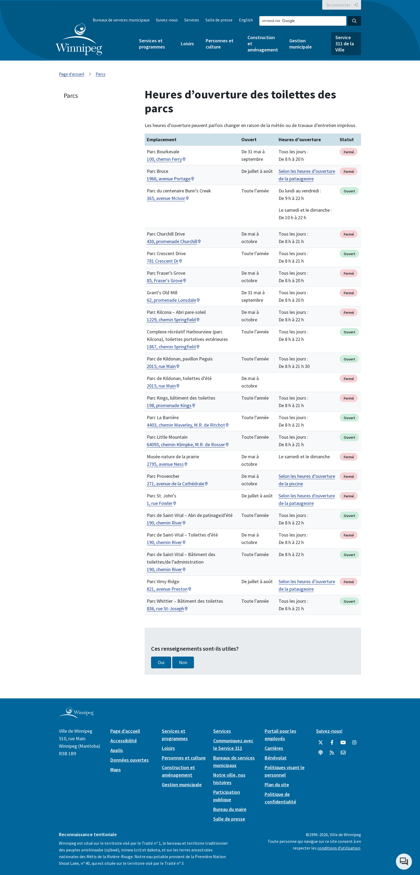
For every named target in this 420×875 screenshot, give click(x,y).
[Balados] (320, 752)
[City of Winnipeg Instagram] (354, 742)
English (246, 20)
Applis (116, 750)
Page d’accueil (71, 74)
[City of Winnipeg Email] (343, 752)
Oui (161, 662)
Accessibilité (123, 741)
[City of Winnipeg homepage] (76, 716)
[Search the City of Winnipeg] (302, 21)
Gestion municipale (300, 44)
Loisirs (187, 43)
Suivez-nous (167, 20)
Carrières (274, 748)
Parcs (101, 74)
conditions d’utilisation (338, 848)
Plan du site (277, 784)
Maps (115, 769)
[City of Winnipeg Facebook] (331, 742)
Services (191, 20)
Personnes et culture (220, 44)
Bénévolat (276, 758)
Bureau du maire (229, 809)
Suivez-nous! (329, 731)
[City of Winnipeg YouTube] (343, 742)
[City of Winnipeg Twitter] (320, 742)
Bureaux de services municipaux (121, 20)
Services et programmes (152, 44)
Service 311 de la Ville (344, 43)
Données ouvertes (129, 760)
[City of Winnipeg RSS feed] (331, 752)
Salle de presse (218, 20)
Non (183, 662)
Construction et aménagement (263, 43)
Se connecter (338, 5)
